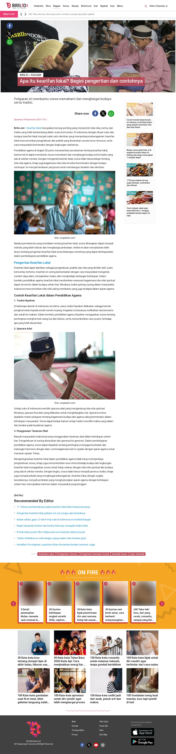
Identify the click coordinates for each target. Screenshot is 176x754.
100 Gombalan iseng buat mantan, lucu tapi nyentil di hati (142, 699)
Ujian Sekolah (137, 554)
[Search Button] (146, 7)
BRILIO (24, 75)
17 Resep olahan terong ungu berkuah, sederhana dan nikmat (138, 182)
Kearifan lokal (34, 128)
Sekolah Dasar (120, 554)
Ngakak (104, 6)
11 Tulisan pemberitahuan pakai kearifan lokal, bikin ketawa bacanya (53, 506)
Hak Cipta (103, 721)
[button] (21, 14)
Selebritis (38, 6)
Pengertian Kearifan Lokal (32, 262)
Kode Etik (103, 726)
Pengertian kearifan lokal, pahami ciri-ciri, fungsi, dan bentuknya (51, 513)
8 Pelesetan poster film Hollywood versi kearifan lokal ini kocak (51, 532)
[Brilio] (17, 6)
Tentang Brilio (78, 730)
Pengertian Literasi (67, 554)
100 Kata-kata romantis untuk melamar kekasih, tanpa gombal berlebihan (105, 661)
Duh (96, 6)
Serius (66, 6)
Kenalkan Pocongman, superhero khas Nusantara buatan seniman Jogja (56, 544)
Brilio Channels (159, 6)
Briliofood (86, 6)
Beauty (75, 6)
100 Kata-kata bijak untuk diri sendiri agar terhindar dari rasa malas (142, 661)
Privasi (75, 734)
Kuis (112, 6)
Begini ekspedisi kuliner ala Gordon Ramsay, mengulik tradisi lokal (52, 525)
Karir (101, 730)
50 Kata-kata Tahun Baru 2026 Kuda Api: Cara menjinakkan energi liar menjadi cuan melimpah (69, 661)
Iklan (74, 721)
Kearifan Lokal (46, 554)
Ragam (56, 6)
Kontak (75, 726)
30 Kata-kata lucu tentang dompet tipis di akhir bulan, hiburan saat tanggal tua (33, 661)
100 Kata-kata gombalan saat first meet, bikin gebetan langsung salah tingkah (33, 699)
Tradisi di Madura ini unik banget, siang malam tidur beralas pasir (51, 538)
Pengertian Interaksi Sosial (95, 554)
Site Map (103, 734)
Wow (48, 6)
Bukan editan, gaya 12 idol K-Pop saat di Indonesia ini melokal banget (54, 519)
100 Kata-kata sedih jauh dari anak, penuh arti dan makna (105, 699)
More (120, 6)
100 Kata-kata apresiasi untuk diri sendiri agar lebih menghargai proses (69, 699)
